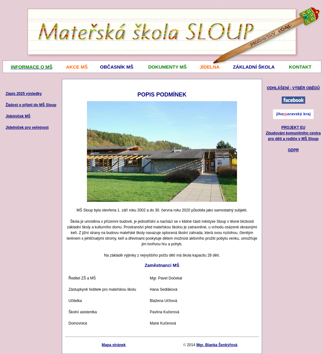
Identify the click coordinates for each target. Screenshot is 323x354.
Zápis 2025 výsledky (24, 93)
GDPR (293, 150)
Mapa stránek (114, 345)
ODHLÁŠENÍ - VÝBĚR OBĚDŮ (293, 88)
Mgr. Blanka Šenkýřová (216, 345)
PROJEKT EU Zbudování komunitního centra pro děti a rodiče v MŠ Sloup (293, 133)
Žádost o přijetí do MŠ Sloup (31, 105)
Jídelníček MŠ (18, 116)
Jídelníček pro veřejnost (27, 127)
